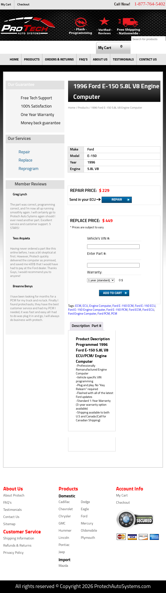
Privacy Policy (13, 553)
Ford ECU (148, 310)
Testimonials (12, 510)
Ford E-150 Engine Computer (86, 310)
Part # (96, 326)
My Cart (6, 4)
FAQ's (7, 503)
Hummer (65, 531)
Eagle (85, 509)
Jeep (62, 552)
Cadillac (64, 502)
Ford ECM (135, 310)
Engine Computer (100, 306)
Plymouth (88, 538)
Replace (25, 160)
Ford (84, 516)
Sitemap (9, 524)
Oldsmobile (89, 531)
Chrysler (65, 516)
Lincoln (64, 538)
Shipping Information (18, 538)
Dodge (85, 502)
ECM (78, 306)
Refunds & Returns (17, 545)
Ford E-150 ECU (145, 306)
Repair (24, 152)
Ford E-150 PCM (117, 310)
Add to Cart (112, 292)
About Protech (13, 495)
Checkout (23, 4)
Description (81, 326)
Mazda (63, 566)
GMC (62, 523)
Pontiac (64, 545)
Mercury (87, 523)
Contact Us (11, 517)
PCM (114, 313)
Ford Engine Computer (82, 313)
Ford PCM (103, 313)
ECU (85, 306)
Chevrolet (66, 509)
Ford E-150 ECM (123, 306)
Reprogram (28, 169)
